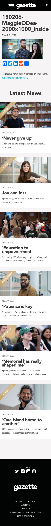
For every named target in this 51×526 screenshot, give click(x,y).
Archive (25, 505)
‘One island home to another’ (22, 421)
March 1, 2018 (9, 35)
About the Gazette (25, 501)
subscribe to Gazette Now (14, 77)
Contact (25, 509)
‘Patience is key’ (18, 306)
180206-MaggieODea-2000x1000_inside (25, 23)
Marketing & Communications (25, 512)
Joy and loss (14, 193)
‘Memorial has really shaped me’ (22, 363)
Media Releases (25, 516)
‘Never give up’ (17, 138)
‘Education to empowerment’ (17, 249)
